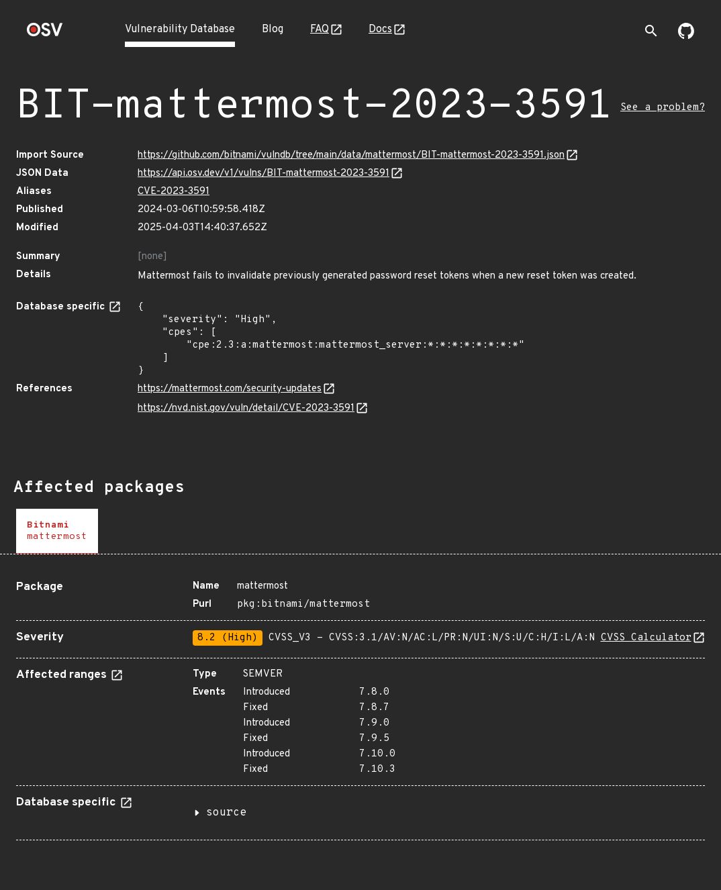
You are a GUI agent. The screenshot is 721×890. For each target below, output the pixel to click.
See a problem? (662, 107)
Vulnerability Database (180, 29)
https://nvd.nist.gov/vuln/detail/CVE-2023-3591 (246, 408)
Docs (380, 29)
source (226, 813)
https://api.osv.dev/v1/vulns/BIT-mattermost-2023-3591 (263, 173)
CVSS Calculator (646, 638)
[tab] (57, 531)
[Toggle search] (651, 30)
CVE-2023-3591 (173, 191)
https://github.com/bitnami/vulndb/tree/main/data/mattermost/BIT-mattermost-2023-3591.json (351, 155)
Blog (272, 29)
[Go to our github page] (686, 36)
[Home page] (45, 34)
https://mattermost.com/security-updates (230, 389)
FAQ (319, 29)
